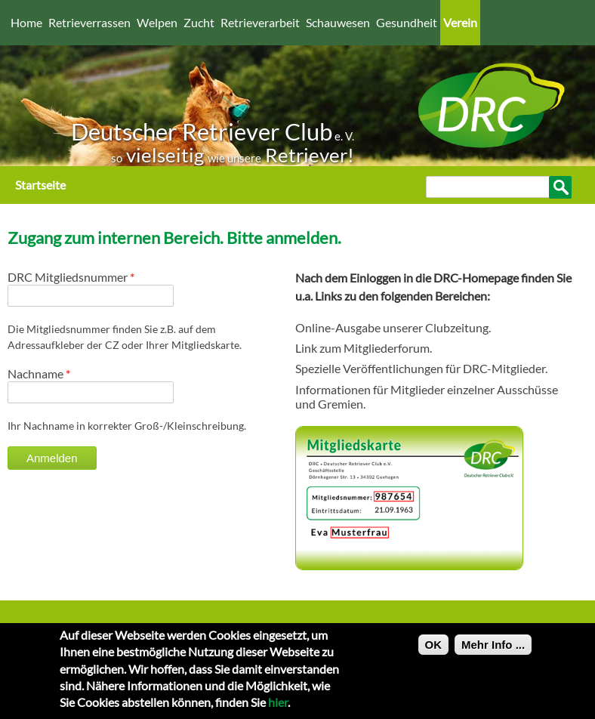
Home (26, 22)
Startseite (40, 184)
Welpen (157, 22)
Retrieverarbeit (260, 22)
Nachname (39, 373)
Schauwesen (338, 22)
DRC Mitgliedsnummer (71, 277)
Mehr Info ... (493, 650)
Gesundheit (406, 22)
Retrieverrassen (89, 22)
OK (433, 650)
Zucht (198, 22)
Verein (460, 22)
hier (278, 709)
